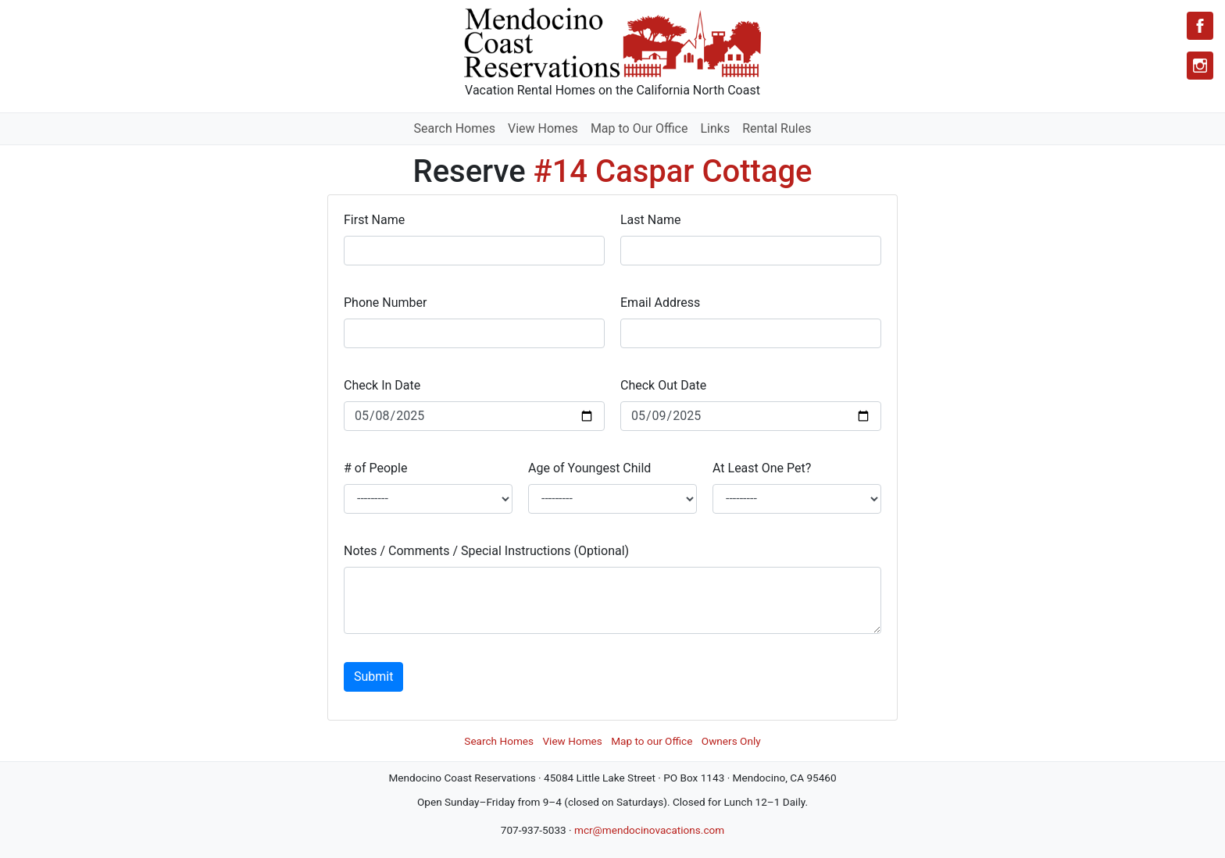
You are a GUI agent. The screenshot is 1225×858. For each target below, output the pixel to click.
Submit (373, 676)
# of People (375, 468)
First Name (374, 219)
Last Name (650, 219)
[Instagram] (1200, 66)
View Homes (543, 128)
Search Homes (454, 128)
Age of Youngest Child (589, 468)
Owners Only (731, 741)
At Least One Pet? (761, 468)
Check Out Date (663, 385)
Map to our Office (651, 741)
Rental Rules (776, 128)
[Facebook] (1200, 26)
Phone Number (385, 302)
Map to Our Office (639, 128)
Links (715, 128)
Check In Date (382, 385)
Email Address (660, 302)
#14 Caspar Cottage (673, 171)
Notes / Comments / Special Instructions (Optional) (486, 550)
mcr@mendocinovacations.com (649, 830)
